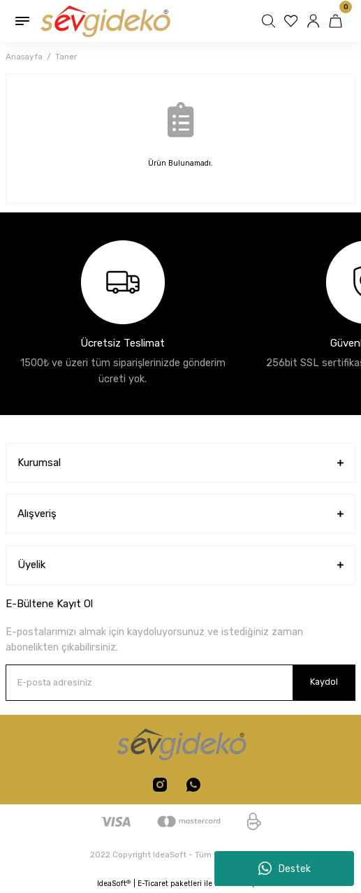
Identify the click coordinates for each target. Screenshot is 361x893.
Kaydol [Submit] (324, 681)
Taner (66, 56)
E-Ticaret (153, 883)
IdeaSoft (114, 884)
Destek (284, 868)
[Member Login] (315, 21)
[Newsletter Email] (180, 683)
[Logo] (104, 21)
